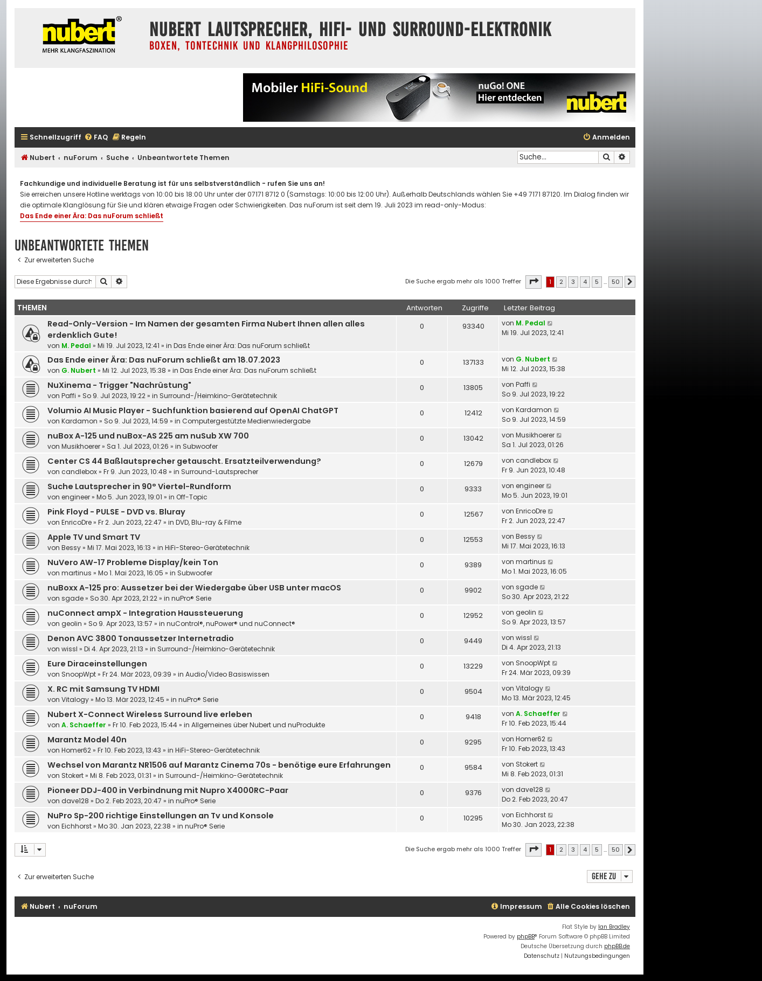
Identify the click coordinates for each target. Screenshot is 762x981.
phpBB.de (617, 946)
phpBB (526, 937)
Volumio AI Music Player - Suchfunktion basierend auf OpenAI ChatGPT (192, 410)
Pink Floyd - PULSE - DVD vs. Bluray (116, 511)
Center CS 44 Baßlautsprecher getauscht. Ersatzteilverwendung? (184, 461)
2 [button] (561, 281)
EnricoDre (76, 522)
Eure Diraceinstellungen (97, 663)
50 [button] (616, 281)
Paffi (68, 395)
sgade (72, 598)
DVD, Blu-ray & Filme (208, 522)
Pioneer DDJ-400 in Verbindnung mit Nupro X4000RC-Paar (167, 790)
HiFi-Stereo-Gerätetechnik (207, 547)
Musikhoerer (80, 446)
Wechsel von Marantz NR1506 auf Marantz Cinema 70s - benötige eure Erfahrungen (219, 765)
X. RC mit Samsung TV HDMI (103, 689)
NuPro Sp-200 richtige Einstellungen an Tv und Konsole (160, 815)
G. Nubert (78, 370)
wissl (69, 648)
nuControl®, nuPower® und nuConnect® (231, 623)
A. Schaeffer (83, 724)
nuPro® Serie (191, 598)
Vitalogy (75, 699)
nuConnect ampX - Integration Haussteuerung (145, 613)
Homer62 (76, 750)
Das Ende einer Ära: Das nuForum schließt (91, 215)
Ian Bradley (614, 927)
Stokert (72, 775)
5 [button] (597, 281)
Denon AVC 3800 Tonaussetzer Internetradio (140, 638)
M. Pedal (76, 345)
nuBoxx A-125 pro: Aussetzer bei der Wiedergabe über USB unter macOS (194, 587)
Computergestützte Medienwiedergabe (246, 421)
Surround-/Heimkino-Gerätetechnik (218, 395)
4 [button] (585, 281)
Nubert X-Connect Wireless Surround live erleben (149, 714)
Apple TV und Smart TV (93, 537)
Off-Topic (191, 497)
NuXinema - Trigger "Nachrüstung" (119, 385)
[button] (533, 281)
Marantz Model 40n (87, 739)
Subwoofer (200, 446)
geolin (71, 623)
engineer (75, 497)
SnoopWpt (78, 674)
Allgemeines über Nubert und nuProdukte (258, 724)
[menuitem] (96, 137)
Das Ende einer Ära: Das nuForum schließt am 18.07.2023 (163, 359)
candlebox (79, 471)
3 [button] (573, 281)
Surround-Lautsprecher (219, 471)
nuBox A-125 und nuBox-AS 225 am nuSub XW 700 (148, 435)
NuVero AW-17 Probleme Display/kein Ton (132, 562)
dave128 (75, 800)
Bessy (71, 547)
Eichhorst (76, 826)
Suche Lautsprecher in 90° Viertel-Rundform (139, 486)
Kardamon (79, 421)
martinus (76, 573)
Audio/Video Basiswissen (227, 674)
